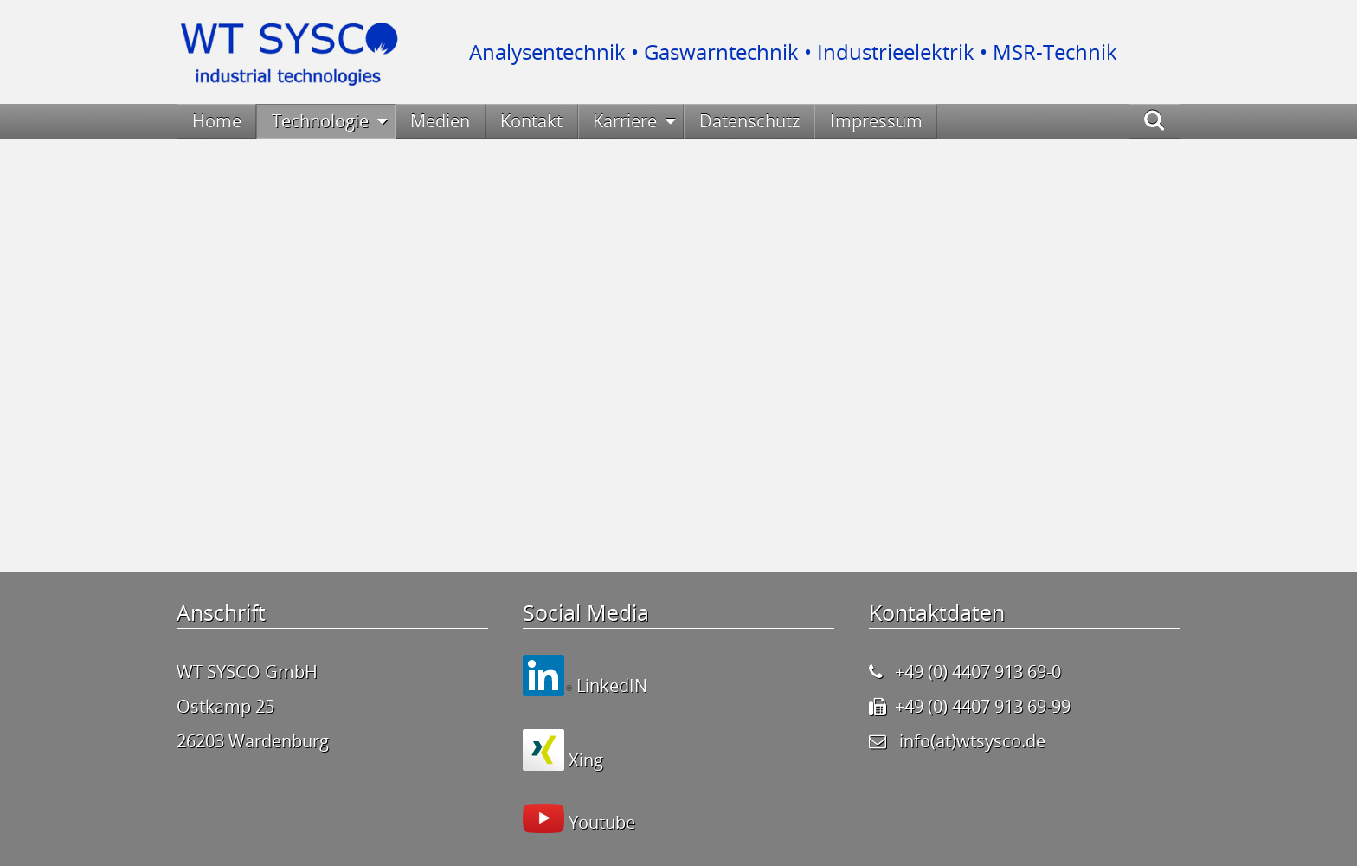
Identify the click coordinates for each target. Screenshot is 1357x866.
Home (216, 120)
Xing (583, 760)
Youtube (599, 822)
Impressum (876, 120)
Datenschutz (749, 120)
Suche (1172, 120)
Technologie (320, 120)
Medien (440, 120)
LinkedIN (609, 685)
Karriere (625, 120)
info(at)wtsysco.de (972, 741)
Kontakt (531, 120)
